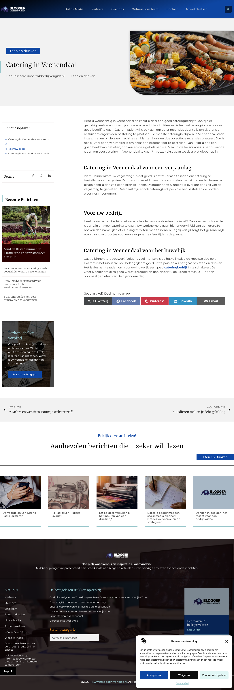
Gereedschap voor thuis (64, 620)
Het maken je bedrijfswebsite (197, 622)
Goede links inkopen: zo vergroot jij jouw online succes (20, 646)
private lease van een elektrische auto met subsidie (80, 606)
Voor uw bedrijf (17, 148)
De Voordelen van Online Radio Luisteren (19, 514)
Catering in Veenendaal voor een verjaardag (29, 139)
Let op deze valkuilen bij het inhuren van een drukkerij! (115, 516)
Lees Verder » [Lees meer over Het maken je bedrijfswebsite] (194, 629)
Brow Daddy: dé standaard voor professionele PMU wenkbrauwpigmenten (22, 284)
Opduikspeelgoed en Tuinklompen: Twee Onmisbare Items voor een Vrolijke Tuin (98, 597)
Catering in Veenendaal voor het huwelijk (29, 153)
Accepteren (154, 675)
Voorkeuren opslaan (214, 675)
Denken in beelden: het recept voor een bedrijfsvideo (211, 516)
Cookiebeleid (182, 683)
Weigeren (184, 675)
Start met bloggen (25, 374)
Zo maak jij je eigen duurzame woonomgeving (78, 602)
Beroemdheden (15, 614)
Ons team (11, 608)
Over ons (117, 9)
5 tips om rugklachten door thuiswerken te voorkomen (20, 298)
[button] (227, 641)
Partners (97, 9)
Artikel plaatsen (196, 9)
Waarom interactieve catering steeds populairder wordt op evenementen (25, 270)
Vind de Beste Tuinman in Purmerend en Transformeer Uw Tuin (24, 253)
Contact (172, 9)
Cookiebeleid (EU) (16, 632)
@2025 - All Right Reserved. (117, 681)
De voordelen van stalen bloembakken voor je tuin (80, 611)
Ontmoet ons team (145, 9)
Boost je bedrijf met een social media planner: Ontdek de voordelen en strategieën (163, 517)
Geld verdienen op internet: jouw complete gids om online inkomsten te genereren (21, 660)
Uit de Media (74, 9)
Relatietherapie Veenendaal (66, 615)
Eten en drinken (23, 51)
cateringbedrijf (176, 267)
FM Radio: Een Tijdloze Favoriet (65, 514)
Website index (14, 637)
